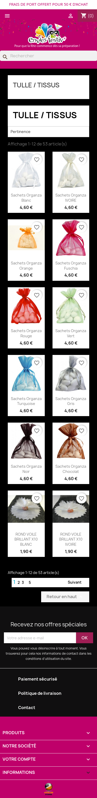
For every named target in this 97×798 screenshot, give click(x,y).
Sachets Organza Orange (26, 266)
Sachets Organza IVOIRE (70, 198)
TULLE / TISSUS (36, 85)
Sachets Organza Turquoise (26, 401)
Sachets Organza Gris (70, 401)
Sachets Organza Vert (70, 333)
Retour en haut (65, 597)
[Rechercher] (48, 56)
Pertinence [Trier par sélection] (48, 132)
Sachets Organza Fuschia (70, 266)
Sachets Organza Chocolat (70, 469)
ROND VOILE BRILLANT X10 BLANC (26, 539)
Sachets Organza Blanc (26, 198)
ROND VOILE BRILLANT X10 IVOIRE (71, 539)
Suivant (78, 582)
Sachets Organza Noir (26, 469)
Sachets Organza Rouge (26, 333)
